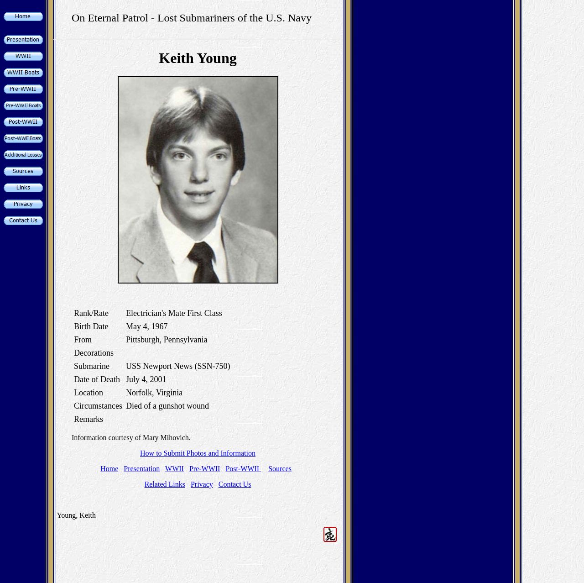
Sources (280, 469)
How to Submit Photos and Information (198, 453)
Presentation (142, 469)
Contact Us (235, 484)
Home (109, 469)
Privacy (202, 484)
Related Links (165, 484)
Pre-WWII (204, 469)
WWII (174, 469)
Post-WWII (243, 469)
